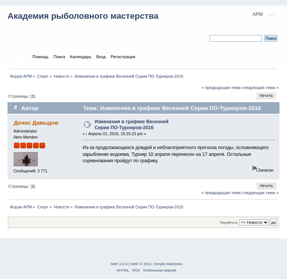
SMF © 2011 (141, 264)
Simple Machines (168, 264)
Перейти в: (229, 222)
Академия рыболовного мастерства (83, 16)
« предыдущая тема (220, 87)
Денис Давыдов (36, 122)
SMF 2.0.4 (119, 264)
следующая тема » (260, 87)
